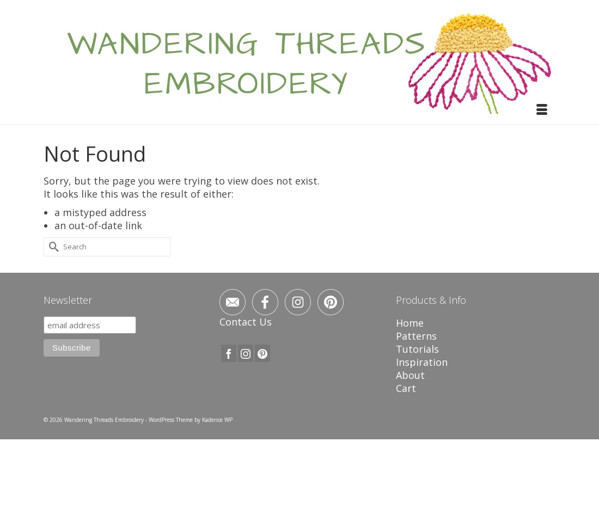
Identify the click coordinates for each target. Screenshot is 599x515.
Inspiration (422, 362)
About (410, 375)
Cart (406, 388)
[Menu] (541, 110)
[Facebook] (228, 353)
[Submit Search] (52, 246)
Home (410, 322)
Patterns (416, 335)
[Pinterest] (262, 353)
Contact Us (245, 321)
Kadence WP (217, 420)
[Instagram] (245, 353)
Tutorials (417, 348)
